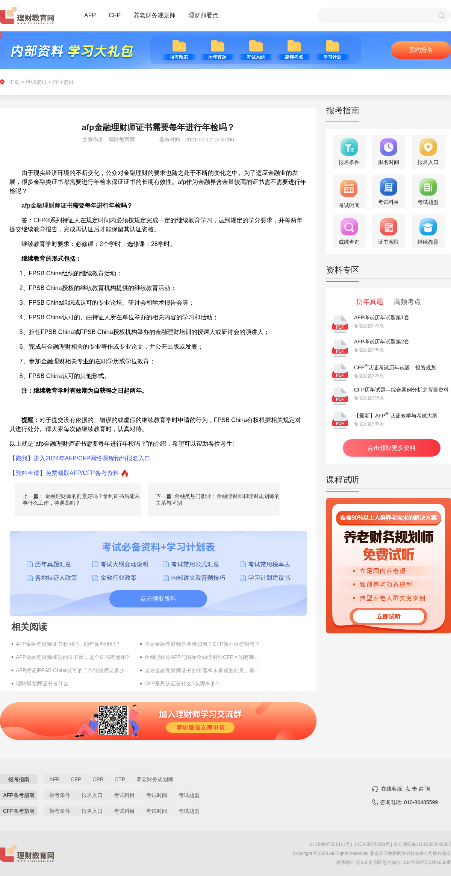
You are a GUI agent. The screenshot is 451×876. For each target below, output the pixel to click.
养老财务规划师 (154, 15)
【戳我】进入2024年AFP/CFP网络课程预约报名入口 (79, 458)
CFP (115, 15)
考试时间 (156, 795)
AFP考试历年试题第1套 (381, 317)
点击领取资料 (158, 598)
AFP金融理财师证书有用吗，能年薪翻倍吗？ (68, 644)
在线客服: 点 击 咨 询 (405, 789)
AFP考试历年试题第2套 (381, 342)
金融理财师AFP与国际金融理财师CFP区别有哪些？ (202, 657)
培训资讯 (36, 82)
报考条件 (59, 795)
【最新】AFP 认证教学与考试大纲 (395, 416)
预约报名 (421, 50)
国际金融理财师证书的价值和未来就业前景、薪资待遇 (202, 670)
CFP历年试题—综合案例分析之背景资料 (401, 390)
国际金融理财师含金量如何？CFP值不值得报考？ (202, 644)
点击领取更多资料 (392, 448)
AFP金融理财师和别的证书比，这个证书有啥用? (72, 657)
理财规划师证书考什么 (42, 683)
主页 (14, 82)
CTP (120, 779)
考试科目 (124, 795)
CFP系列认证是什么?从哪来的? (181, 683)
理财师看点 (203, 15)
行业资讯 (63, 82)
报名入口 (92, 795)
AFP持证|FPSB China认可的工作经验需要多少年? (74, 670)
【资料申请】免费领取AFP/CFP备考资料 (64, 473)
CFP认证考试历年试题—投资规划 (395, 367)
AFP (90, 15)
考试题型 (189, 795)
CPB (97, 779)
